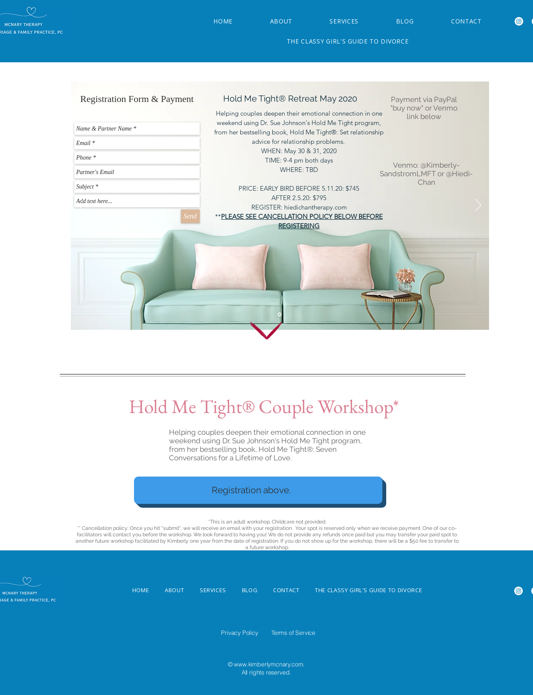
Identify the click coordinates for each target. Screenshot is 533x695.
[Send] (190, 216)
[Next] (478, 205)
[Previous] (81, 205)
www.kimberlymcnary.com (268, 664)
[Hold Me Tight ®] (280, 315)
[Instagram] (519, 21)
